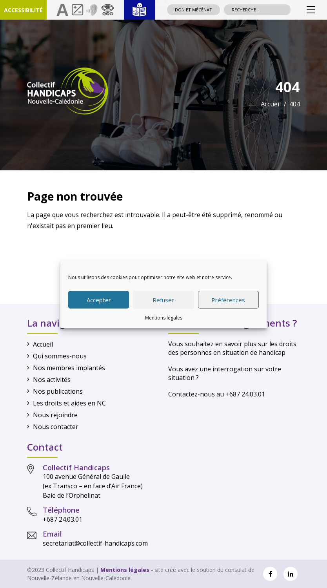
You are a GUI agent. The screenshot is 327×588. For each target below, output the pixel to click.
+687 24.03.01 (62, 519)
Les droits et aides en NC (69, 403)
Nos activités (52, 379)
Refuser (163, 300)
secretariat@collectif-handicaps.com (95, 543)
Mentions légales (163, 317)
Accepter (99, 300)
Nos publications (58, 391)
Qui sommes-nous (60, 356)
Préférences (228, 300)
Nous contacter (55, 426)
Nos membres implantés (69, 367)
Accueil (271, 104)
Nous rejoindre (55, 415)
